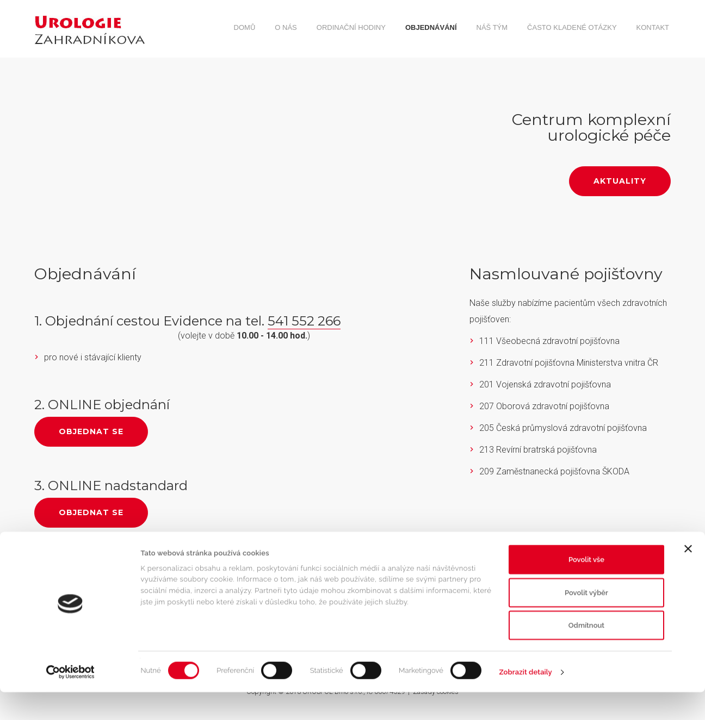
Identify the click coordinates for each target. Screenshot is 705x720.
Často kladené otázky (571, 27)
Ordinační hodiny (351, 27)
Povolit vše (586, 587)
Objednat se (91, 431)
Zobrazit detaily (525, 700)
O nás (285, 27)
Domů (245, 27)
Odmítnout (586, 653)
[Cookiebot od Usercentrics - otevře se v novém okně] (70, 700)
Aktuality (619, 181)
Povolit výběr (586, 620)
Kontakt (652, 27)
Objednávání (431, 27)
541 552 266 (304, 321)
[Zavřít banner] (688, 576)
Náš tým (492, 27)
